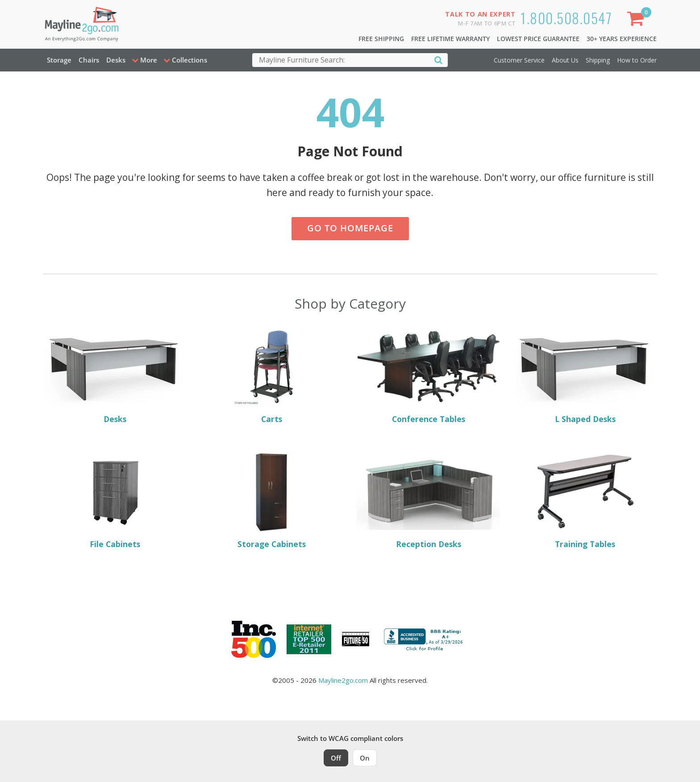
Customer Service (519, 60)
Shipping (598, 60)
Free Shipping (381, 38)
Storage (59, 59)
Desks (115, 59)
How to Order (637, 60)
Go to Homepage (350, 228)
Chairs (89, 59)
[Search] (438, 60)
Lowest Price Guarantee (538, 38)
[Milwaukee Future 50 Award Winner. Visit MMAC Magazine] (355, 639)
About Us (565, 60)
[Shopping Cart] (637, 20)
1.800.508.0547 (566, 17)
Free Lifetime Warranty (450, 38)
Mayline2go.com (343, 680)
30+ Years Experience (622, 38)
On (365, 757)
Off (336, 757)
